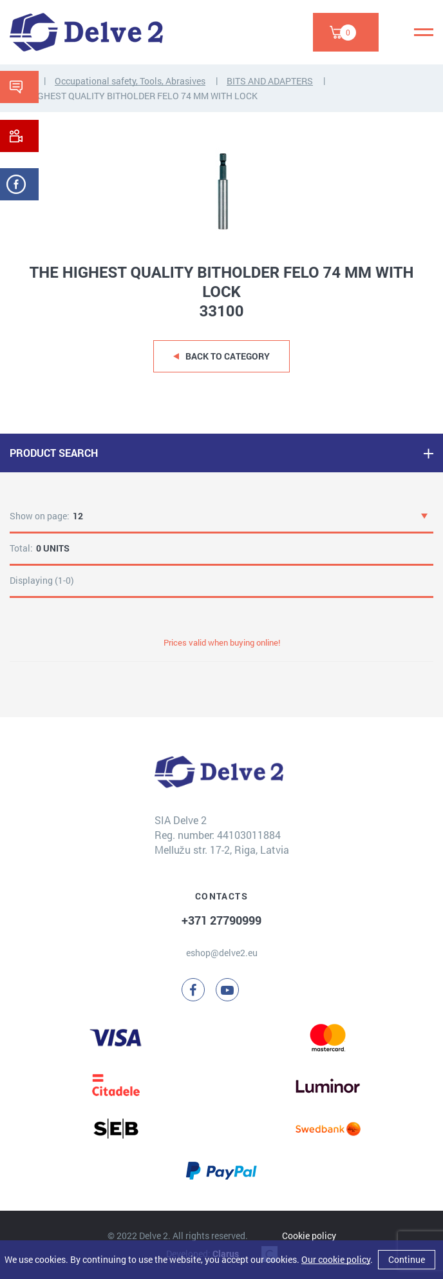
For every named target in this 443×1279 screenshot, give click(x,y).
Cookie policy (309, 1235)
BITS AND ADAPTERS (270, 81)
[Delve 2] (86, 32)
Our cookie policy (335, 1259)
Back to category (227, 356)
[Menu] (423, 32)
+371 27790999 (221, 920)
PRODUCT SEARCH (54, 452)
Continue (406, 1259)
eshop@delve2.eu (222, 953)
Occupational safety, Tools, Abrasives (130, 81)
